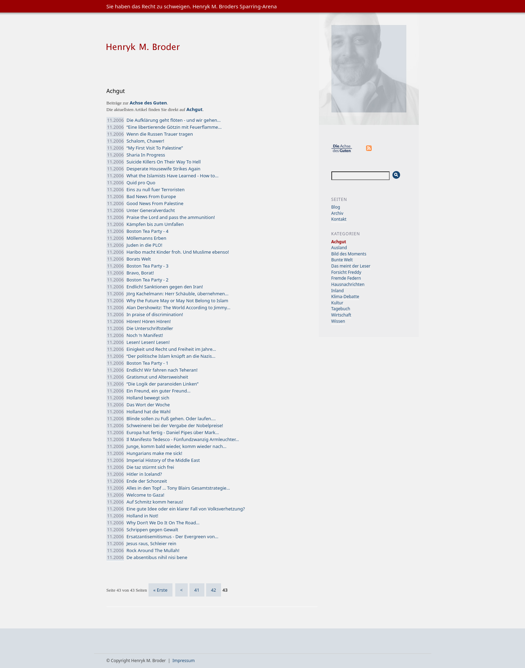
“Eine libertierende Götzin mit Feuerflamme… (173, 127)
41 (197, 590)
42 (213, 590)
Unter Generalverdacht (150, 210)
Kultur (337, 303)
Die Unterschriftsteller (149, 328)
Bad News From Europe (151, 196)
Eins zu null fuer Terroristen (155, 189)
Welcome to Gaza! (145, 495)
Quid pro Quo (140, 182)
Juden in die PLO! (144, 245)
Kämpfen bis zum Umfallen (155, 224)
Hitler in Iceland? (144, 474)
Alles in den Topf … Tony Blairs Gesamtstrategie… (178, 488)
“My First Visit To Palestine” (154, 148)
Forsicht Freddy (346, 272)
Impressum (183, 660)
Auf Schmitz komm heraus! (154, 502)
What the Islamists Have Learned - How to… (172, 175)
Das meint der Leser (351, 266)
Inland (337, 291)
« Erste (160, 590)
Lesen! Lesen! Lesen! (147, 342)
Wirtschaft (341, 315)
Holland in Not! (142, 516)
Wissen (338, 321)
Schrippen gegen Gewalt (152, 529)
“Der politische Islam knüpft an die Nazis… (170, 356)
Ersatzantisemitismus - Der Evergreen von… (172, 536)
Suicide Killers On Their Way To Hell (163, 162)
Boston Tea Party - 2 (147, 280)
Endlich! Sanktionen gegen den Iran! (164, 287)
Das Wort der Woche (148, 404)
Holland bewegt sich (147, 398)
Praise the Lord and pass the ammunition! (170, 217)
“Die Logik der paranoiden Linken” (162, 384)
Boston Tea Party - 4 (147, 231)
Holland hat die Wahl (148, 411)
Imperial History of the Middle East (163, 460)
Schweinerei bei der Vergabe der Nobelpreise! (174, 425)
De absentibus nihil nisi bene (156, 557)
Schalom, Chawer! (145, 141)
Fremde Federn (346, 278)
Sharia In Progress (145, 155)
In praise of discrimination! (154, 314)
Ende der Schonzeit (146, 481)
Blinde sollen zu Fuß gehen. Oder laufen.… (170, 418)
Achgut (338, 242)
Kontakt (339, 219)
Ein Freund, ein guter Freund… (158, 391)
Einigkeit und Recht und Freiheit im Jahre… (171, 349)
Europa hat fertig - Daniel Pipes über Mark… (172, 432)
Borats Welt (138, 259)
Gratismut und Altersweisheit (157, 377)
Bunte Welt (342, 260)
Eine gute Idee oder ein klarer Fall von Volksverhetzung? (185, 509)
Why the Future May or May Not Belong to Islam (177, 300)
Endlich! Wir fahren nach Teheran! (161, 370)
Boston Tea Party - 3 (147, 266)
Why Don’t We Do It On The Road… (163, 522)
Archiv (337, 213)
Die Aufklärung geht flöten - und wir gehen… (173, 120)
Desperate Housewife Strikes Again (163, 169)
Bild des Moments (348, 254)
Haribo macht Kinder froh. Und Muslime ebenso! (177, 252)
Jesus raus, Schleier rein (151, 543)
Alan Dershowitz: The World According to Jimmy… (178, 307)
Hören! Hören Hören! (148, 321)
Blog (335, 207)
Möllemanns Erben (146, 238)
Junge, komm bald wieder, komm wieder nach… (176, 446)
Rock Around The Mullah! (152, 550)
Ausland (339, 248)
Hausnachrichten (348, 284)
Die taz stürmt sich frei (150, 467)
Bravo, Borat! (140, 273)
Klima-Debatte (345, 296)
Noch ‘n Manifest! (144, 335)
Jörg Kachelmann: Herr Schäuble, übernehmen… (177, 293)
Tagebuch (340, 309)
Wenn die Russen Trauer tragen (159, 134)
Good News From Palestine (154, 203)
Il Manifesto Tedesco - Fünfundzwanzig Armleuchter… (182, 439)
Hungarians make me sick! (154, 453)
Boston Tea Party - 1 (147, 363)
